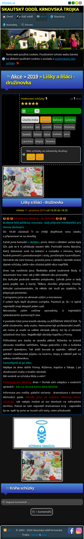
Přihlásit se (8, 3)
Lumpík (46, 127)
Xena (47, 134)
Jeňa (44, 534)
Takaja (37, 134)
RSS (9, 530)
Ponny (58, 127)
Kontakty (12, 24)
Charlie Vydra (30, 119)
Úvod (10, 16)
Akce (16, 76)
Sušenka (70, 119)
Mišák (34, 534)
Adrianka (27, 127)
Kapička (45, 119)
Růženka (69, 127)
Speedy (26, 134)
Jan (38, 127)
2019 (32, 76)
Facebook (71, 530)
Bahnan (57, 119)
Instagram (79, 530)
